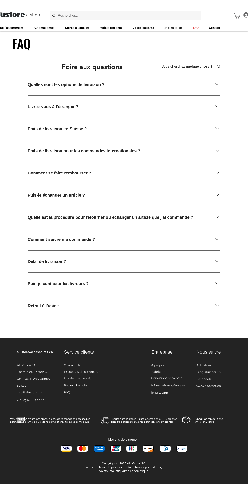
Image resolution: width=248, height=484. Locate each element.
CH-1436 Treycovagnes (33, 379)
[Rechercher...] (125, 15)
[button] (236, 15)
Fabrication (159, 372)
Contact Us (72, 365)
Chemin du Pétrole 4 (32, 372)
